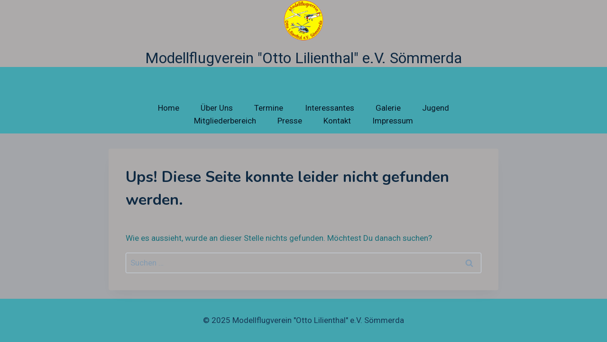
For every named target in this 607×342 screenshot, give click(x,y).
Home (168, 108)
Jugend (435, 108)
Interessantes (329, 108)
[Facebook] (535, 320)
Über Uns (217, 108)
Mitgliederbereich (225, 120)
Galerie (388, 108)
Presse (289, 120)
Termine (268, 108)
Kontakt (337, 120)
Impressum (392, 120)
